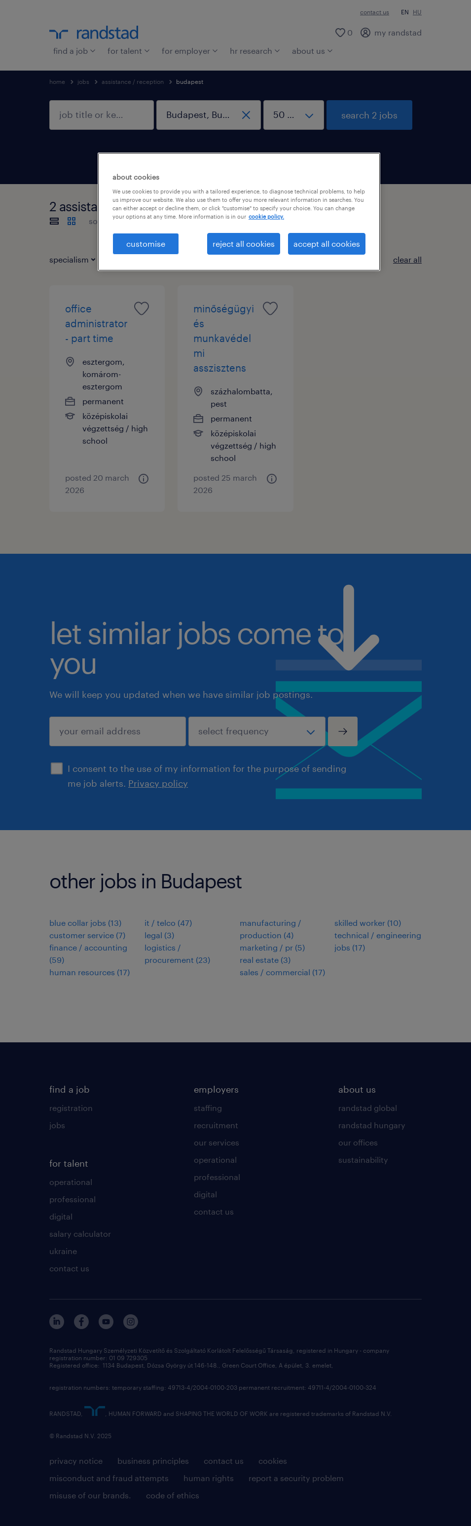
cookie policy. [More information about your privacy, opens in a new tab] (266, 216)
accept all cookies (326, 243)
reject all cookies (244, 243)
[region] (239, 212)
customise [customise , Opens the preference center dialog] (145, 243)
